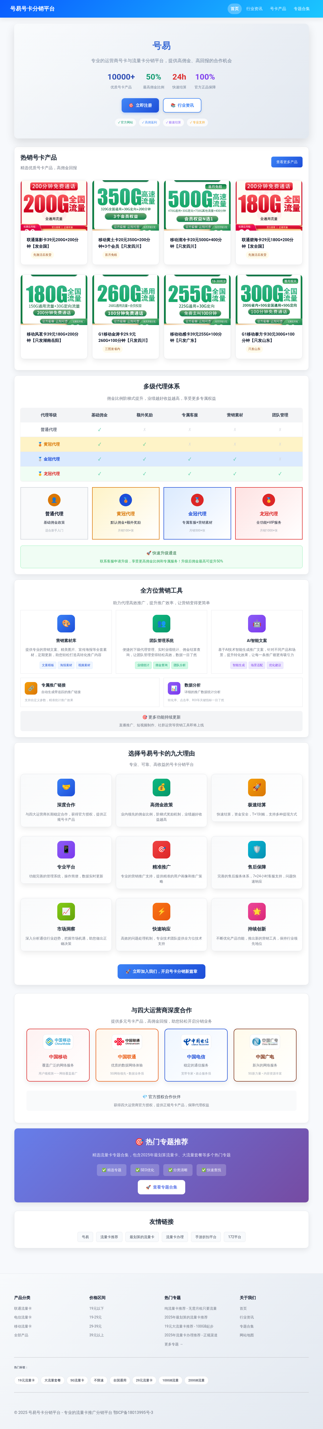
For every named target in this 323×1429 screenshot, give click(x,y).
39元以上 (96, 1335)
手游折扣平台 (206, 1237)
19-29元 (95, 1317)
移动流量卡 (23, 1326)
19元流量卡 (26, 1380)
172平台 (234, 1237)
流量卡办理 (175, 1237)
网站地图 (247, 1335)
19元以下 (96, 1308)
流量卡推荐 (109, 1237)
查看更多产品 (287, 162)
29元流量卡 (144, 1380)
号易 (85, 1237)
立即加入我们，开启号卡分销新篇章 (161, 971)
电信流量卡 (23, 1317)
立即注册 (140, 105)
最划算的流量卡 (142, 1237)
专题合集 (302, 8)
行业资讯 (254, 8)
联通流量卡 (23, 1308)
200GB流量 (196, 1380)
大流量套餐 (52, 1380)
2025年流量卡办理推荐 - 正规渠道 (191, 1335)
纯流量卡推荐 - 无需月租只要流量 (191, 1308)
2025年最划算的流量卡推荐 (186, 1317)
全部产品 (21, 1335)
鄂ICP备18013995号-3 (133, 1412)
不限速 (99, 1380)
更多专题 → (174, 1344)
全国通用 (119, 1380)
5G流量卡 (77, 1380)
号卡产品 (278, 8)
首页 (235, 8)
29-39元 (95, 1326)
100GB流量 (170, 1380)
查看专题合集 (161, 1187)
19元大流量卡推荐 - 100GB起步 (189, 1326)
